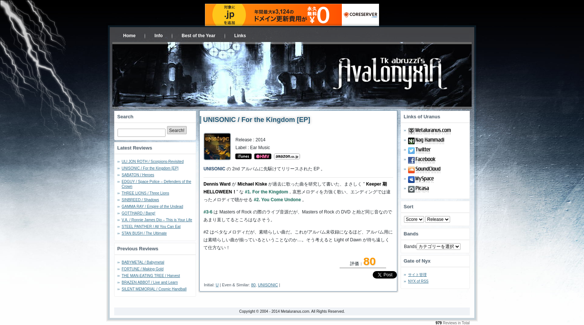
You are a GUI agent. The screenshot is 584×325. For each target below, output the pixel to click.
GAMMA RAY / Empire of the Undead (152, 207)
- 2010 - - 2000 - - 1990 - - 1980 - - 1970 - (437, 219)
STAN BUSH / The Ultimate (144, 233)
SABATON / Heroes (138, 175)
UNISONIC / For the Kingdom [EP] (150, 168)
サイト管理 (417, 275)
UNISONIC (268, 285)
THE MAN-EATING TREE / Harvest (151, 276)
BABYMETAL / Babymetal (143, 262)
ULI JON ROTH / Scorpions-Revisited (153, 162)
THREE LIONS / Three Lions (145, 193)
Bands (410, 246)
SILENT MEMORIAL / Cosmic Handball (154, 289)
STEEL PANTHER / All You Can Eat (151, 227)
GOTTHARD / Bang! (138, 213)
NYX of (418, 281)
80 (253, 285)
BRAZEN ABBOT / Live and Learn (150, 282)
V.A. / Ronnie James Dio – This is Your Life (157, 220)
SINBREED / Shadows (140, 200)
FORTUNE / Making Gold (143, 269)
